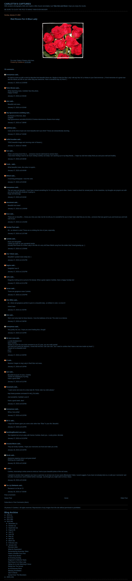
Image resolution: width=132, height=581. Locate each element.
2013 (8, 515)
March (10, 541)
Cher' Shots (10, 254)
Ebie (7, 315)
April (10, 538)
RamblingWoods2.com (14, 432)
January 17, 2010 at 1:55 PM (17, 310)
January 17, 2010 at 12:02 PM (17, 271)
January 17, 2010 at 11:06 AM (17, 208)
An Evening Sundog (14, 558)
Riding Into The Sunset (15, 566)
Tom (7, 151)
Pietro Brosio (10, 88)
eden (8, 101)
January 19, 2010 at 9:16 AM (17, 480)
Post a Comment (9, 495)
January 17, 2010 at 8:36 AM (17, 159)
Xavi (7, 372)
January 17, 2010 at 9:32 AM (17, 197)
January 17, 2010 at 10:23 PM (17, 438)
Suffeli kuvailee (11, 139)
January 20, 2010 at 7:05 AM (17, 492)
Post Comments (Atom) (21, 502)
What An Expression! (15, 549)
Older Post (124, 498)
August (10, 530)
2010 (8, 521)
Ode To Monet (12, 573)
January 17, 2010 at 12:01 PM (17, 260)
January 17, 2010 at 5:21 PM (17, 381)
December (12, 523)
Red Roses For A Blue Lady (17, 562)
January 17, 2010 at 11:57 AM (17, 233)
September (12, 528)
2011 (8, 519)
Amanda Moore (11, 444)
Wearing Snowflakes (14, 570)
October (11, 526)
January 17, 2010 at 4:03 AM (17, 107)
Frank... (8, 164)
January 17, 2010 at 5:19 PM (17, 366)
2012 (8, 517)
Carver (8, 288)
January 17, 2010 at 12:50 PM (17, 295)
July (9, 532)
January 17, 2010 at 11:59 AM (17, 248)
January (11, 545)
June (10, 534)
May (10, 536)
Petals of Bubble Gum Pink (17, 553)
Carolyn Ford (10, 227)
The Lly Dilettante (12, 485)
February (11, 543)
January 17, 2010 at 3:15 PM (17, 333)
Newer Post (8, 498)
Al (6, 360)
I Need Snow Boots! (14, 556)
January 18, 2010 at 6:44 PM (17, 450)
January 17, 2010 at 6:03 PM (17, 404)
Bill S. (8, 420)
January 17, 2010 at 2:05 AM (17, 96)
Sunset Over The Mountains (17, 575)
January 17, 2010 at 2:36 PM (17, 321)
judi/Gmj (9, 128)
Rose (8, 214)
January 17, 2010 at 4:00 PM (17, 355)
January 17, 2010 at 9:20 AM (17, 182)
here (32, 60)
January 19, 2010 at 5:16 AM (17, 463)
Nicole (8, 455)
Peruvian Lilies (13, 547)
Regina (8, 265)
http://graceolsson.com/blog (16, 113)
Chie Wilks (10, 300)
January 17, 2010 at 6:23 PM (17, 415)
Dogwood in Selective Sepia (17, 560)
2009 (8, 577)
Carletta (9, 239)
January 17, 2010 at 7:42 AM (17, 134)
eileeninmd (10, 202)
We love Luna (10, 338)
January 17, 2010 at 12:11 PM (17, 283)
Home (66, 498)
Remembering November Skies (18, 551)
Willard (8, 176)
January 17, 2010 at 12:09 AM (17, 83)
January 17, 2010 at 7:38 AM (17, 122)
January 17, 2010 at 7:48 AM (17, 146)
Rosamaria (10, 387)
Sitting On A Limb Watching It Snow (19, 564)
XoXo (8, 277)
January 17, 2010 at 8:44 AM (17, 170)
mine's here (11, 306)
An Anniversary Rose (15, 568)
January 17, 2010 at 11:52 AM (17, 222)
